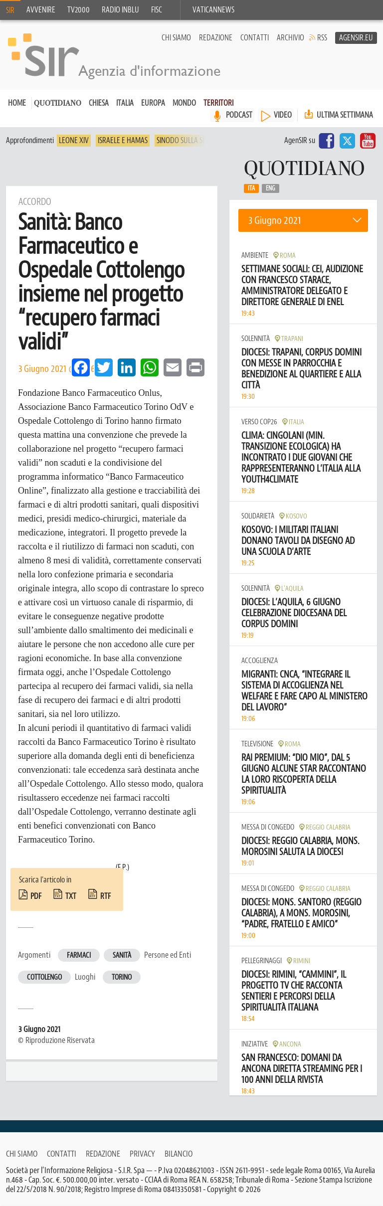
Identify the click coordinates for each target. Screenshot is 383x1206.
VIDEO (283, 115)
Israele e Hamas (123, 141)
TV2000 (78, 10)
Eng (270, 188)
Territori (218, 103)
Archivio (290, 38)
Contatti (254, 38)
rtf (105, 896)
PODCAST (239, 115)
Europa (153, 103)
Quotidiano (57, 104)
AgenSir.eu (356, 38)
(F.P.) (122, 867)
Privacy (142, 1153)
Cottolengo (44, 977)
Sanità (122, 955)
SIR (10, 10)
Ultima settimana (337, 115)
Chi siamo (176, 38)
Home (17, 103)
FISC (156, 10)
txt (70, 896)
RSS (322, 38)
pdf (35, 896)
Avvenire (40, 10)
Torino (122, 977)
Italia (125, 103)
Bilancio (178, 1153)
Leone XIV (74, 141)
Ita (251, 188)
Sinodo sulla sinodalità (195, 141)
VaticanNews (213, 10)
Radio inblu (120, 10)
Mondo (184, 103)
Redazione (215, 38)
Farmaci (79, 955)
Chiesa (99, 103)
